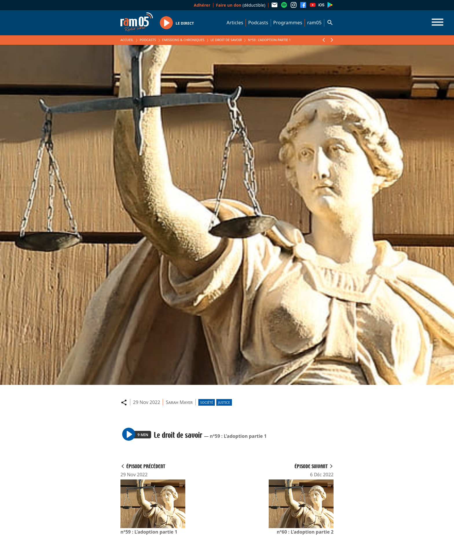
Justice (224, 402)
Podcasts (258, 22)
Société (206, 402)
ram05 (314, 22)
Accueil (126, 40)
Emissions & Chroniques (183, 40)
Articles (235, 22)
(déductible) (241, 5)
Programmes (287, 22)
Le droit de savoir (226, 40)
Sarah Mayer (179, 402)
